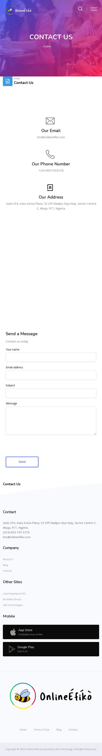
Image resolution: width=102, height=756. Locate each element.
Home (47, 46)
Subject (10, 385)
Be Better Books (12, 599)
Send (22, 462)
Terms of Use (41, 729)
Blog (5, 565)
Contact (7, 570)
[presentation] (35, 446)
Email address (14, 367)
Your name (12, 349)
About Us (8, 559)
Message (11, 403)
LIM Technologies (13, 605)
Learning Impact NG (14, 593)
